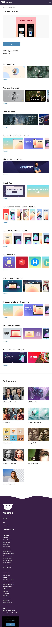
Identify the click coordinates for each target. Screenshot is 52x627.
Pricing (5, 518)
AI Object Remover (7, 551)
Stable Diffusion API (7, 602)
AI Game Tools (6, 575)
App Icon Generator (7, 622)
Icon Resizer (6, 593)
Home (5, 7)
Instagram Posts (12, 7)
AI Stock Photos (6, 546)
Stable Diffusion (6, 600)
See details (12, 620)
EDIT (12, 44)
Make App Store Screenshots (10, 624)
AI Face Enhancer (7, 562)
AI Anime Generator (7, 558)
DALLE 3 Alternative (7, 617)
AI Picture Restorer (7, 560)
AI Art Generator (6, 542)
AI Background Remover (8, 553)
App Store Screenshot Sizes (9, 619)
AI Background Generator (8, 584)
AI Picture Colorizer (7, 565)
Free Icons (5, 591)
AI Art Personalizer (7, 556)
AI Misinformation (8, 529)
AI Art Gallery (6, 595)
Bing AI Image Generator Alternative (11, 615)
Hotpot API (5, 537)
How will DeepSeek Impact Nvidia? (11, 612)
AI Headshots (6, 544)
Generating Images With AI (9, 610)
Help (4, 522)
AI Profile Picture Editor (8, 579)
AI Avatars (5, 577)
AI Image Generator (7, 540)
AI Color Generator (7, 598)
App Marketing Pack (7, 586)
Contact (5, 526)
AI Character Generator (8, 582)
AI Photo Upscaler (7, 549)
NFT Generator (6, 589)
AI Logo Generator (7, 567)
